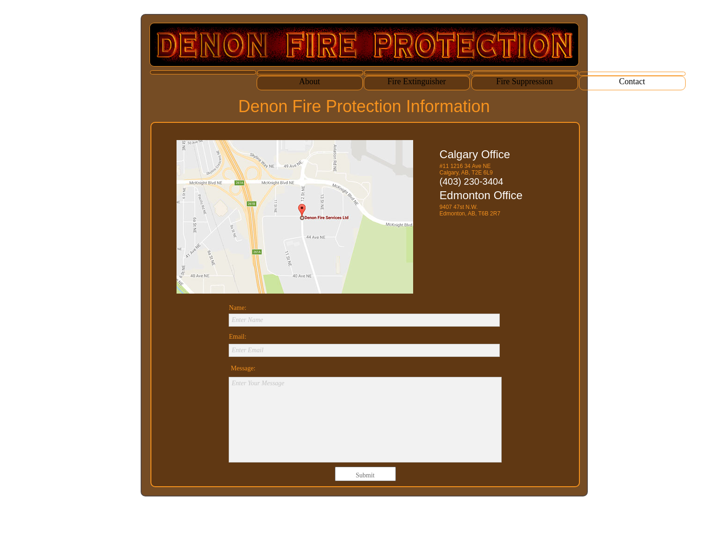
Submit (365, 475)
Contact (632, 81)
